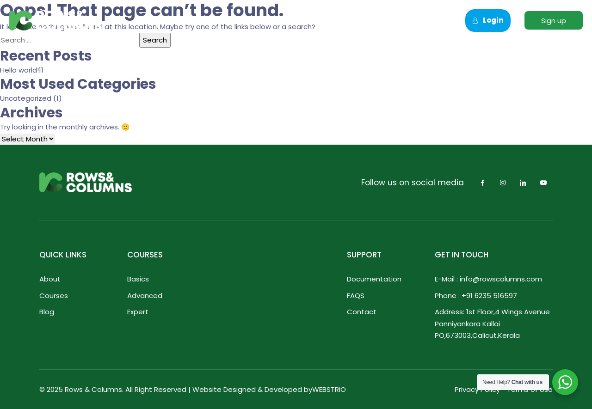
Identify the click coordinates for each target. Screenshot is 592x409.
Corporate (319, 20)
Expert (137, 312)
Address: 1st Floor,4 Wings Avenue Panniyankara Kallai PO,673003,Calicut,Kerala (492, 323)
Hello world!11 (21, 70)
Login (488, 20)
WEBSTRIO (329, 389)
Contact (419, 20)
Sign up (553, 20)
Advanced (144, 295)
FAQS (355, 295)
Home (168, 20)
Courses (262, 20)
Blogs (371, 20)
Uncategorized (25, 98)
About (213, 20)
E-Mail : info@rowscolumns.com (488, 279)
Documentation (374, 279)
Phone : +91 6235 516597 (476, 295)
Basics (138, 279)
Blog (46, 312)
